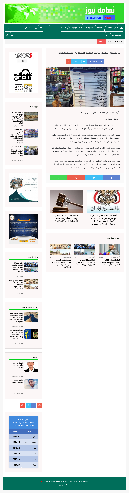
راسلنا (106, 35)
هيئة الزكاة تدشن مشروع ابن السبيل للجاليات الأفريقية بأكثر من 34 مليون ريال (17, 151)
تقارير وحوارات (73, 28)
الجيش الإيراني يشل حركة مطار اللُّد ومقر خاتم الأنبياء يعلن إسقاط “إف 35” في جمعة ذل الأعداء (16, 335)
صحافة (99, 28)
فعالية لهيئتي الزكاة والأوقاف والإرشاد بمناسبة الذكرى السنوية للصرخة (110, 262)
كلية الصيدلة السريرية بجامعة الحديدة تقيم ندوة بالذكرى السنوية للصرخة (85, 262)
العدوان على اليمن (86, 28)
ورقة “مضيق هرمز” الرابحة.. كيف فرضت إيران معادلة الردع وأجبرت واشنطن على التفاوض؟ (16, 317)
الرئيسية (119, 28)
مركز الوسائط (116, 35)
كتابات (64, 28)
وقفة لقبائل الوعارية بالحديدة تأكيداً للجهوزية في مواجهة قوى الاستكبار (16, 284)
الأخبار (110, 28)
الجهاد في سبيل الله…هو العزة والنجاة (17, 365)
